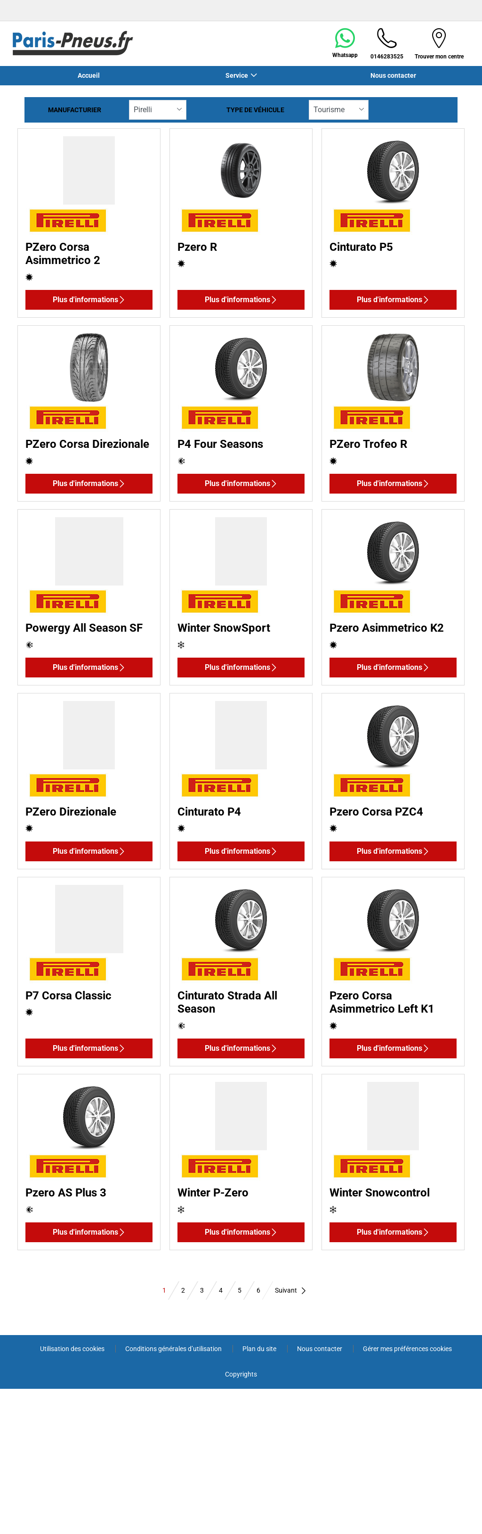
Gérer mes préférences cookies (407, 1349)
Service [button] (237, 75)
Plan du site (260, 1349)
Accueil (89, 75)
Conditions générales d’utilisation (174, 1349)
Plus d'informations (89, 299)
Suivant (291, 1290)
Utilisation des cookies (73, 1349)
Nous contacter (393, 75)
